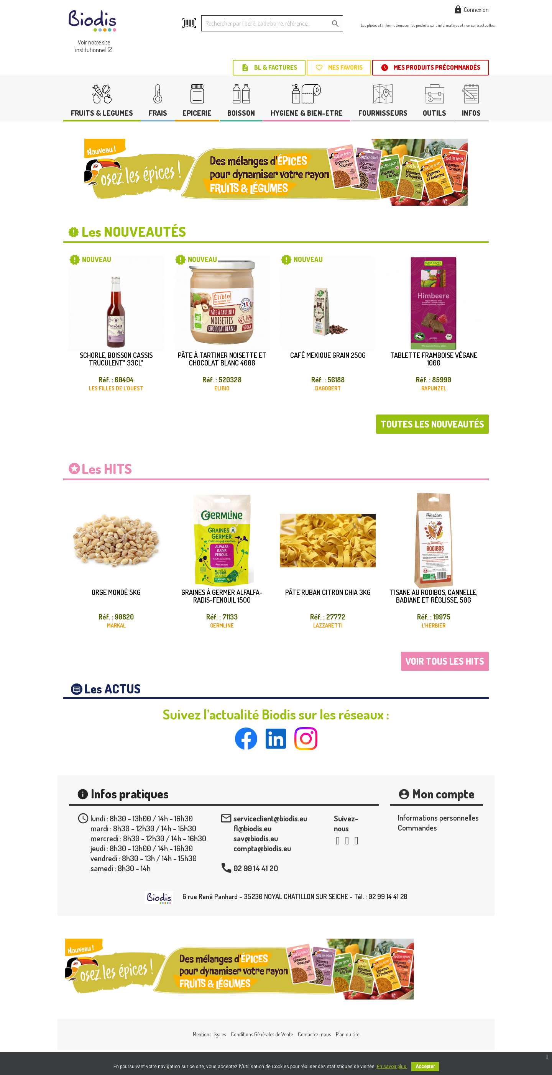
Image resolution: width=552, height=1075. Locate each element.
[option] (276, 172)
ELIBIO (222, 388)
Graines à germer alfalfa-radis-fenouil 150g (222, 596)
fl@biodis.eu (252, 828)
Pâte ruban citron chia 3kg (328, 592)
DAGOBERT (328, 388)
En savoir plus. (392, 1066)
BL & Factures (269, 68)
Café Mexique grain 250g (328, 355)
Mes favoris (339, 68)
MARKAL (116, 625)
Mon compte (443, 793)
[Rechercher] (272, 23)
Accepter (425, 1066)
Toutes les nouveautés (432, 424)
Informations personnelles (438, 818)
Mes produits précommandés (430, 68)
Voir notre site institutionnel (94, 46)
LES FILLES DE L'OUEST (116, 388)
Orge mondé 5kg (116, 592)
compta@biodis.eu (262, 848)
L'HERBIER (433, 625)
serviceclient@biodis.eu (270, 818)
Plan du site (347, 1034)
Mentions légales (209, 1034)
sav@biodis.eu (255, 838)
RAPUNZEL (433, 388)
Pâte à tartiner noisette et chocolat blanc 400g (222, 359)
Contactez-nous (314, 1034)
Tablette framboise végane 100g (433, 359)
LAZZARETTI (328, 625)
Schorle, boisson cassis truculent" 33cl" (116, 359)
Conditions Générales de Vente (262, 1034)
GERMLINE (222, 625)
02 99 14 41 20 (255, 868)
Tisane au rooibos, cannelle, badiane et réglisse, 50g (433, 596)
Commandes (417, 827)
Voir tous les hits (445, 661)
